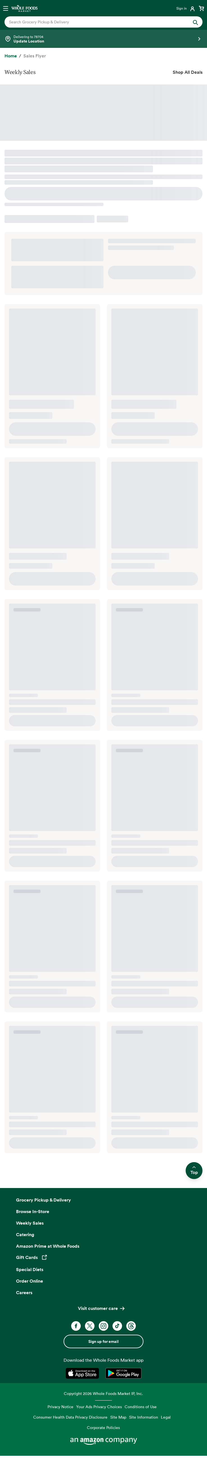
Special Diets (29, 1269)
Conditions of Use (141, 1406)
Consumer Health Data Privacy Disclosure (70, 1417)
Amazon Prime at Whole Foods (47, 1246)
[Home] (10, 56)
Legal (166, 1417)
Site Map (118, 1417)
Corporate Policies (103, 1427)
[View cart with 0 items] (201, 8)
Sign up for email (103, 1341)
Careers (24, 1292)
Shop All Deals (187, 72)
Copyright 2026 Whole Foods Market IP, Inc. (103, 1393)
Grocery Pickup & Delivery (43, 1200)
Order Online (29, 1281)
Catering (25, 1234)
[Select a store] (103, 39)
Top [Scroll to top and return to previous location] (194, 1170)
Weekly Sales (30, 1223)
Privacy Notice (60, 1406)
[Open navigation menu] (5, 8)
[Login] (186, 8)
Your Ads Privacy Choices (99, 1406)
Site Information (143, 1417)
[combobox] (94, 22)
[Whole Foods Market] (24, 8)
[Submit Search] (195, 22)
